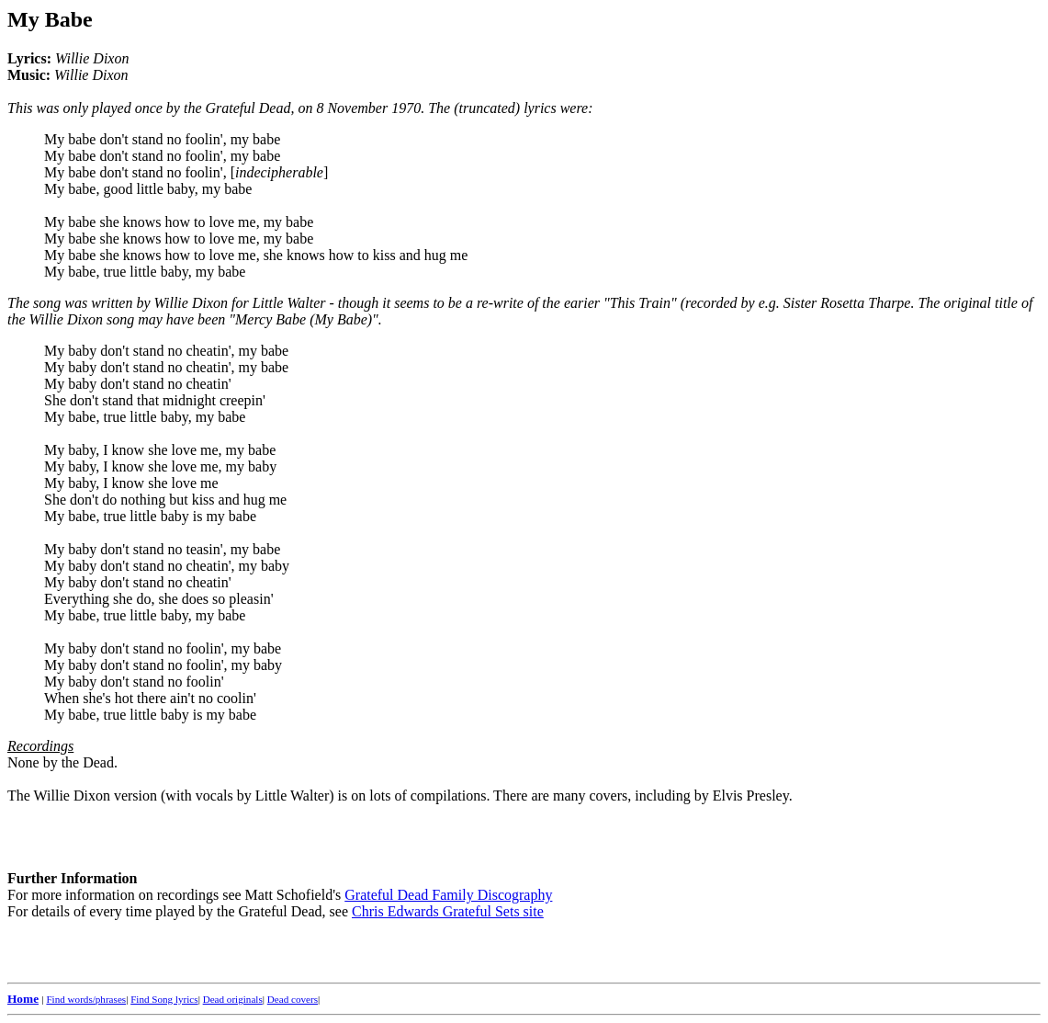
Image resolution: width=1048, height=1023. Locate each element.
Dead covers (292, 999)
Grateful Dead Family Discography (448, 895)
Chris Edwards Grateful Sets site (448, 911)
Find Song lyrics (163, 999)
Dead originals (233, 999)
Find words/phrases (86, 999)
